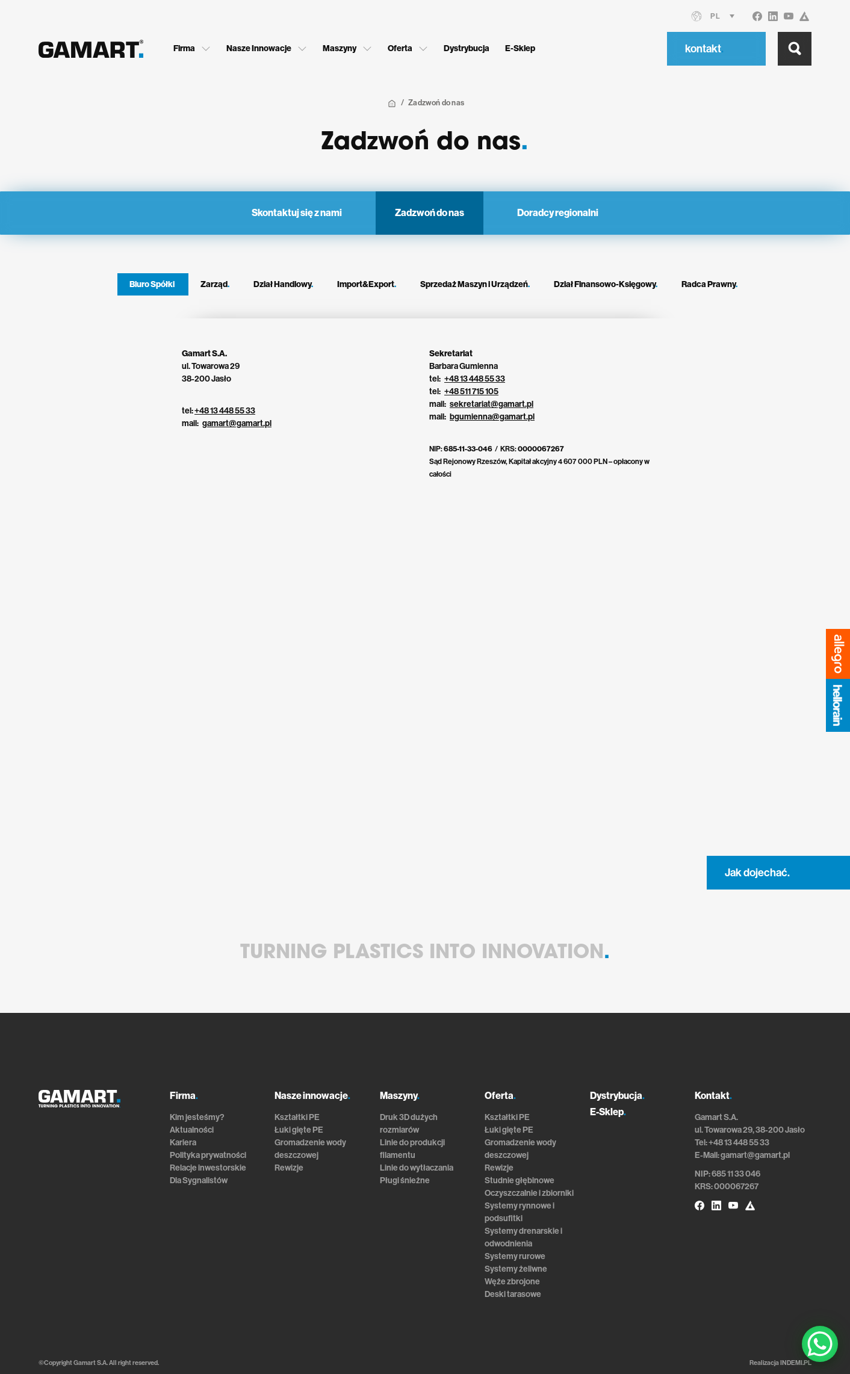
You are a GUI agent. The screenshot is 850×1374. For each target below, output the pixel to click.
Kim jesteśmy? (197, 1117)
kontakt (704, 48)
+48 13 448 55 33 (224, 411)
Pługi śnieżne (405, 1180)
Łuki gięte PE (299, 1130)
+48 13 (456, 379)
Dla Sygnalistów (199, 1180)
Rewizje (289, 1168)
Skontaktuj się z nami (297, 212)
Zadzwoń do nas (429, 212)
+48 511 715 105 (471, 391)
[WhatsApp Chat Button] (820, 1344)
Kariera (183, 1142)
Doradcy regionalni (557, 212)
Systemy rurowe (515, 1256)
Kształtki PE (297, 1117)
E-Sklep (520, 48)
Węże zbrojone (512, 1282)
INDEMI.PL (795, 1363)
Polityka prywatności (208, 1155)
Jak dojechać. (757, 872)
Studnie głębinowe (519, 1180)
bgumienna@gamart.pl (492, 417)
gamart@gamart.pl (236, 423)
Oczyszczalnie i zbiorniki (529, 1193)
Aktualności (192, 1130)
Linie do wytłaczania (416, 1168)
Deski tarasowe (513, 1294)
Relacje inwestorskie (208, 1168)
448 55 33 (487, 379)
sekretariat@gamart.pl (491, 404)
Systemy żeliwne (516, 1269)
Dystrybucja (466, 48)
